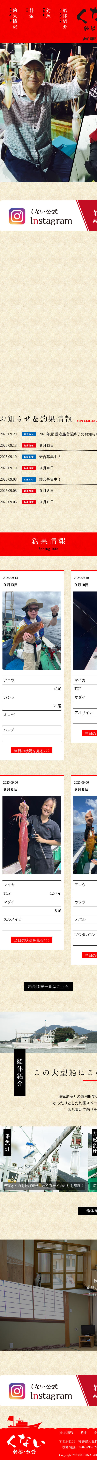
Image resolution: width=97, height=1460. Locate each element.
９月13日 (46, 445)
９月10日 (46, 468)
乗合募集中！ (50, 457)
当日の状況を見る (32, 751)
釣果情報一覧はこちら (48, 987)
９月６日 (46, 502)
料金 (83, 1432)
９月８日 (46, 491)
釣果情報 (66, 1432)
